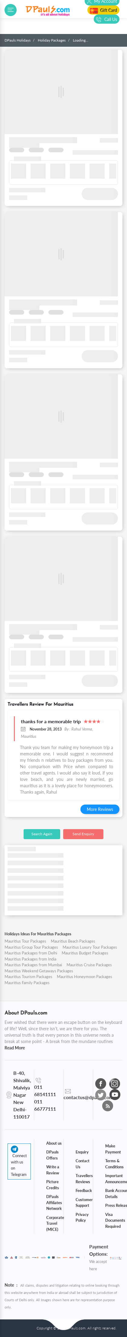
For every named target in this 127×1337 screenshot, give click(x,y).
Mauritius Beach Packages (73, 941)
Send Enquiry (83, 834)
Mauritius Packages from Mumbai (33, 964)
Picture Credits (52, 1184)
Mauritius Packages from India (30, 959)
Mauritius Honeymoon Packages (84, 976)
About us (54, 1143)
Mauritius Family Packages (27, 982)
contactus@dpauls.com (88, 1097)
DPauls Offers (52, 1155)
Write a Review (52, 1169)
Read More (15, 1047)
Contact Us (83, 1163)
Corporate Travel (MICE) (55, 1223)
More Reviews (100, 809)
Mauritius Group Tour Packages (31, 947)
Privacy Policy (82, 1217)
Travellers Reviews (84, 1178)
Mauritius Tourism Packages (28, 976)
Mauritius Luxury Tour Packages (90, 947)
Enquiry (82, 1152)
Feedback (84, 1190)
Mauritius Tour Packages (25, 941)
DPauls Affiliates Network (54, 1202)
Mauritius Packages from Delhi (31, 952)
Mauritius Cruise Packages (89, 964)
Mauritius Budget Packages (85, 952)
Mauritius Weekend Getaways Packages (39, 970)
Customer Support (84, 1202)
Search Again (41, 834)
